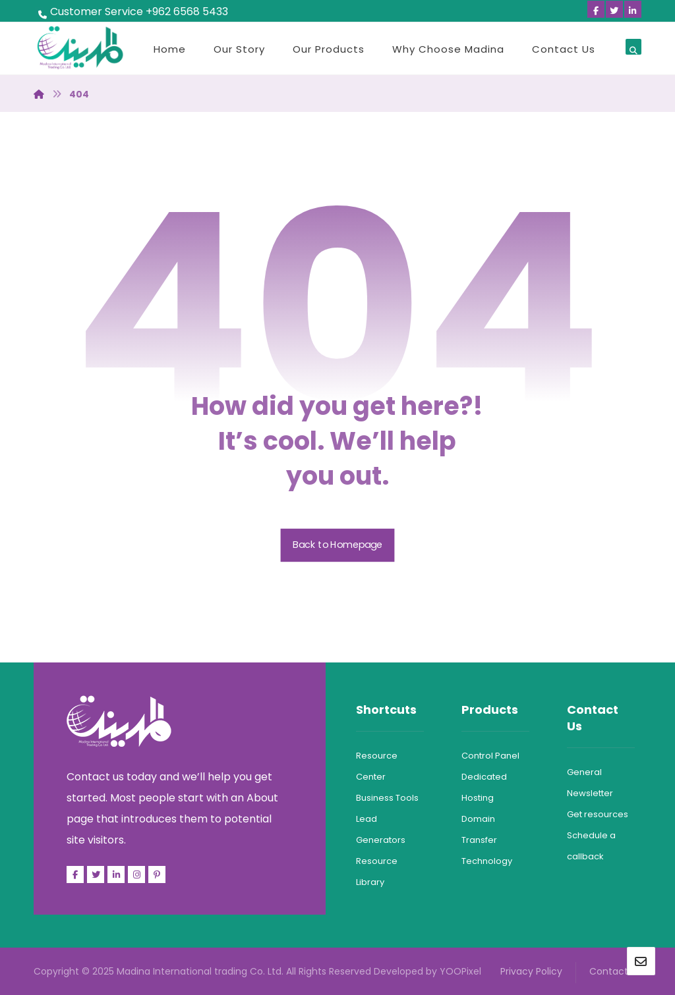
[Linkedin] (632, 9)
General (584, 772)
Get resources (597, 814)
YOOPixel (460, 971)
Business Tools (387, 798)
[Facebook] (595, 9)
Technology (486, 861)
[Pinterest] (156, 874)
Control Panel (490, 755)
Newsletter (590, 793)
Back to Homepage (338, 545)
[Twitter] (614, 9)
